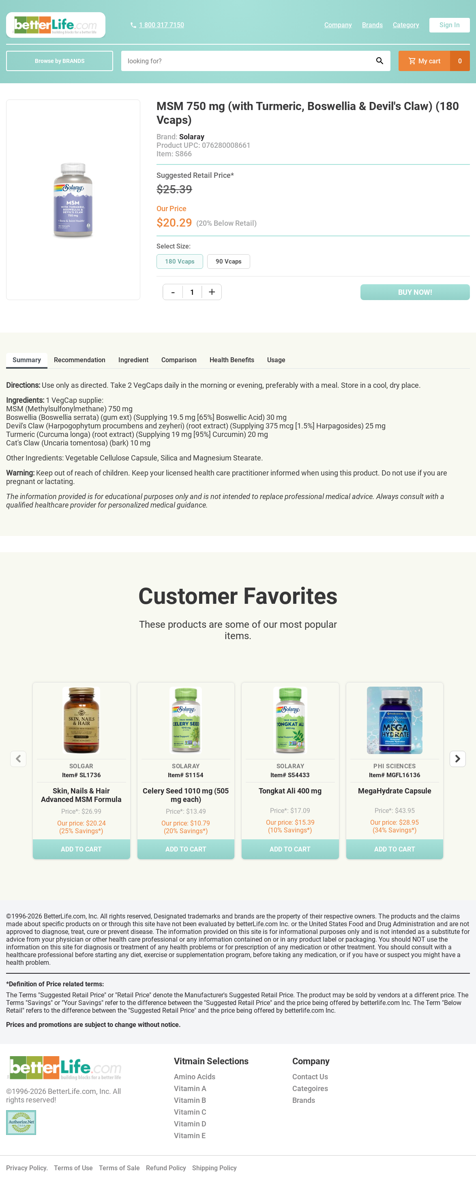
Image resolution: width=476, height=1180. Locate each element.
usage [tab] (276, 360)
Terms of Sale (119, 1168)
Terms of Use (73, 1168)
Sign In (450, 25)
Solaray (191, 136)
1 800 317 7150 (157, 25)
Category (406, 25)
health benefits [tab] (232, 360)
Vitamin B (190, 1100)
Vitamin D (190, 1123)
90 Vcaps (229, 261)
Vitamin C (190, 1112)
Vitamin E (190, 1135)
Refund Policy (166, 1168)
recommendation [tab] (79, 360)
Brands (372, 25)
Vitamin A (190, 1088)
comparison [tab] (179, 360)
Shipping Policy (214, 1168)
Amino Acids (194, 1076)
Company (338, 25)
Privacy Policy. (27, 1168)
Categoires (310, 1088)
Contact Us (310, 1076)
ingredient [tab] (133, 360)
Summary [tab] (27, 360)
